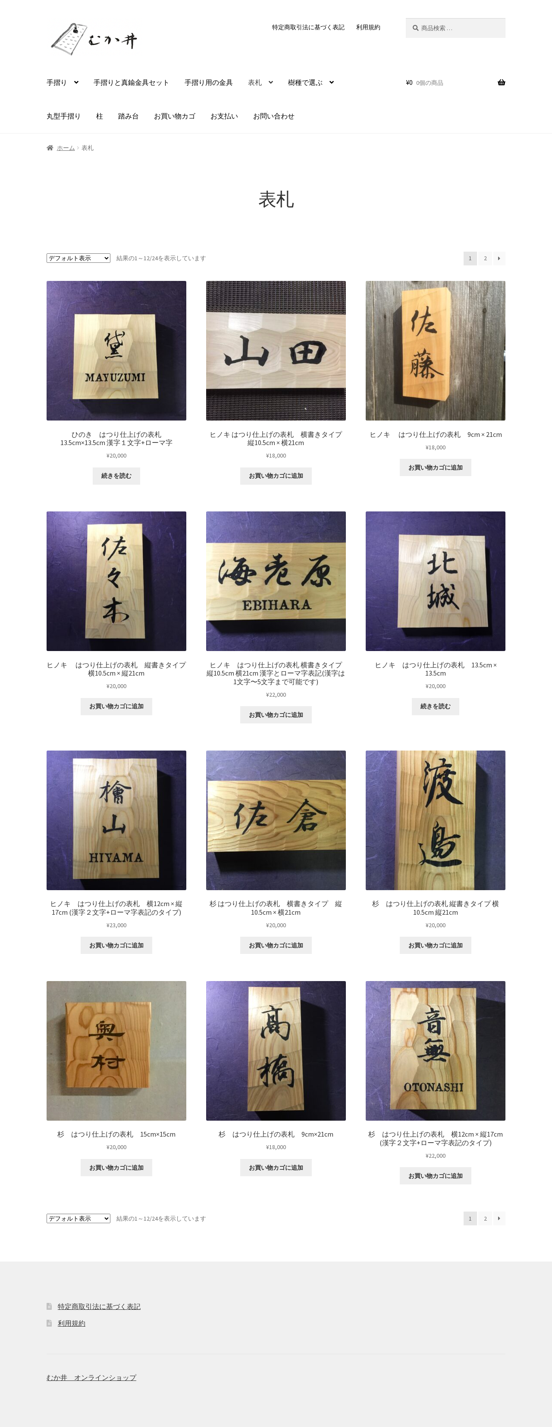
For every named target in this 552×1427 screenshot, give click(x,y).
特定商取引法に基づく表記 (308, 27)
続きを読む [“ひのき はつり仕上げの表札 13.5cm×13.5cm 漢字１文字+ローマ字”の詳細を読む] (116, 476)
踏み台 (128, 116)
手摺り (57, 82)
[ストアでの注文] (78, 258)
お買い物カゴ (174, 116)
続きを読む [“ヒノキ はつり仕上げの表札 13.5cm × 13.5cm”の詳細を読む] (435, 706)
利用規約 (368, 27)
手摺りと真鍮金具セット (131, 82)
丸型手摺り (64, 116)
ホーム (66, 148)
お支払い (224, 116)
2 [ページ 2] (485, 258)
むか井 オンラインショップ (91, 1377)
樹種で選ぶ (305, 82)
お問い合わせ (274, 116)
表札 (255, 82)
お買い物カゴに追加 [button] (276, 476)
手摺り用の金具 (209, 82)
